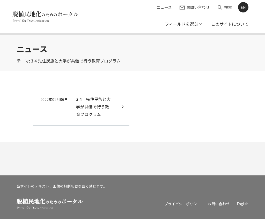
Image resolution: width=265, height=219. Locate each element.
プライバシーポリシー (182, 203)
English (242, 203)
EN (243, 7)
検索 (228, 7)
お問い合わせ (198, 7)
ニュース (164, 7)
